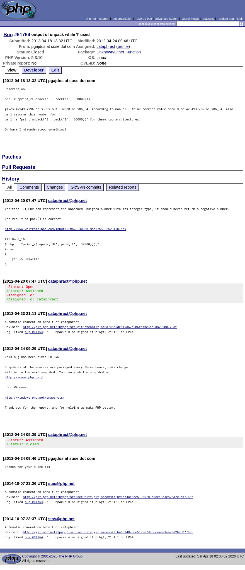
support (104, 18)
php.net (91, 18)
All (9, 187)
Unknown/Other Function (118, 52)
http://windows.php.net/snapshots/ (35, 401)
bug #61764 (34, 335)
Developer (34, 70)
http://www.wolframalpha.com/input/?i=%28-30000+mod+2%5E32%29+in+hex (65, 229)
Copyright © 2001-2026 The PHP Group (52, 561)
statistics (208, 18)
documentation (122, 18)
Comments (29, 187)
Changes (55, 187)
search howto (190, 18)
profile (123, 46)
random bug (226, 18)
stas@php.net (61, 488)
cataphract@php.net (67, 200)
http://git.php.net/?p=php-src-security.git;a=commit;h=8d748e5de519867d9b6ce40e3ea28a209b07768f (108, 502)
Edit (55, 70)
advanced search (166, 18)
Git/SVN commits (86, 187)
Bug (8, 34)
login (240, 18)
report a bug (144, 18)
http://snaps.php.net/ (24, 380)
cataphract (105, 46)
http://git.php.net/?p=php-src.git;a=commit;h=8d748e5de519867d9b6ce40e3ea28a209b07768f (100, 330)
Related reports (122, 187)
